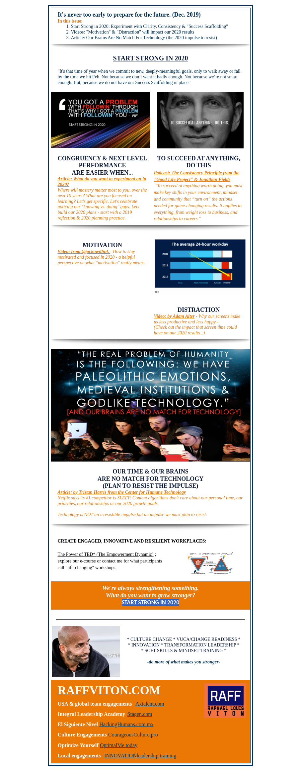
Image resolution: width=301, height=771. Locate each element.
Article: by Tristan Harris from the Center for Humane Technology (122, 492)
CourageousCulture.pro (133, 734)
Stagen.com (139, 714)
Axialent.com (149, 704)
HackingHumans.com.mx (126, 724)
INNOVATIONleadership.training (140, 755)
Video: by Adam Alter (174, 316)
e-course (88, 560)
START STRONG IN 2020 (150, 58)
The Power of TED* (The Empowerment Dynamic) (106, 554)
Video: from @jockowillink (84, 251)
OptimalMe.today (118, 745)
